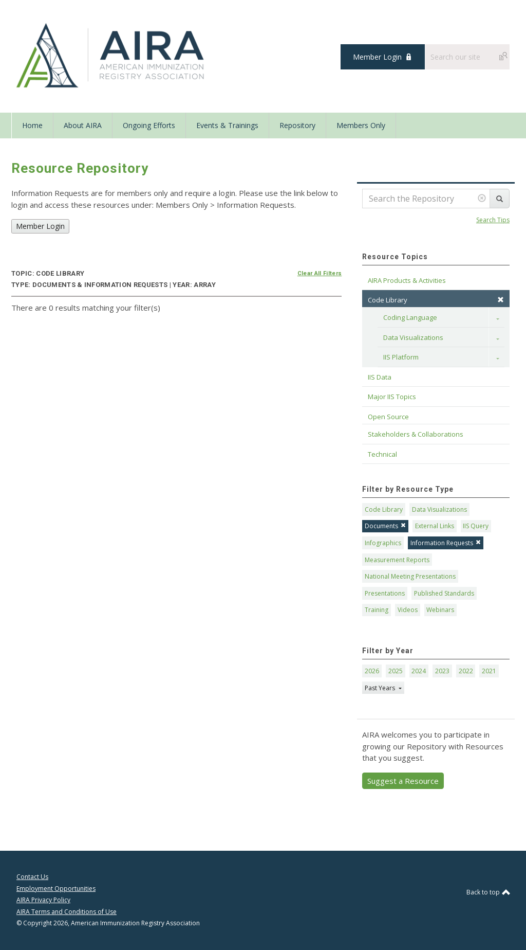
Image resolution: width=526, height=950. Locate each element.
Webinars (440, 609)
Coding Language (410, 317)
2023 (442, 671)
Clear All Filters (319, 273)
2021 (489, 671)
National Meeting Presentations (410, 576)
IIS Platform (401, 357)
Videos (408, 609)
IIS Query (476, 526)
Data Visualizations (413, 337)
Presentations (385, 593)
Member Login (377, 57)
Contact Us (32, 876)
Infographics (383, 543)
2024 (418, 671)
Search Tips (493, 220)
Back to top (488, 892)
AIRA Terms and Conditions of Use (66, 911)
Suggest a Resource (403, 781)
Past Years (381, 688)
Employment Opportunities (56, 888)
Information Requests (445, 543)
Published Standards (444, 593)
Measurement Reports (397, 559)
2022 (466, 671)
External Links (434, 526)
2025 (395, 671)
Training (376, 609)
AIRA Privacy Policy (43, 899)
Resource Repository (79, 168)
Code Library (384, 509)
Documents (385, 526)
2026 (372, 671)
